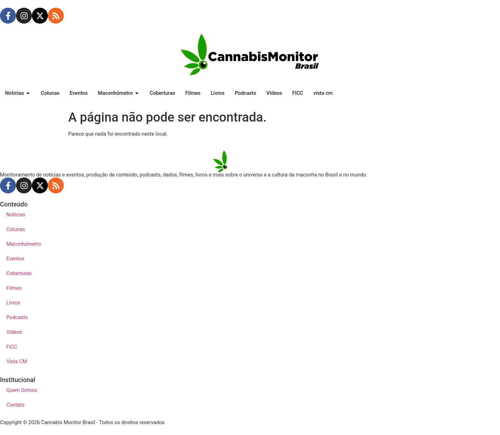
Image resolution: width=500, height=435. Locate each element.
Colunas (15, 229)
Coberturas (19, 273)
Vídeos (14, 332)
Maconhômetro (23, 244)
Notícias (15, 215)
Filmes (13, 288)
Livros (13, 303)
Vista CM (16, 361)
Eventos (15, 259)
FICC (11, 347)
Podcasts (17, 317)
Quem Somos (21, 390)
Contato (15, 405)
